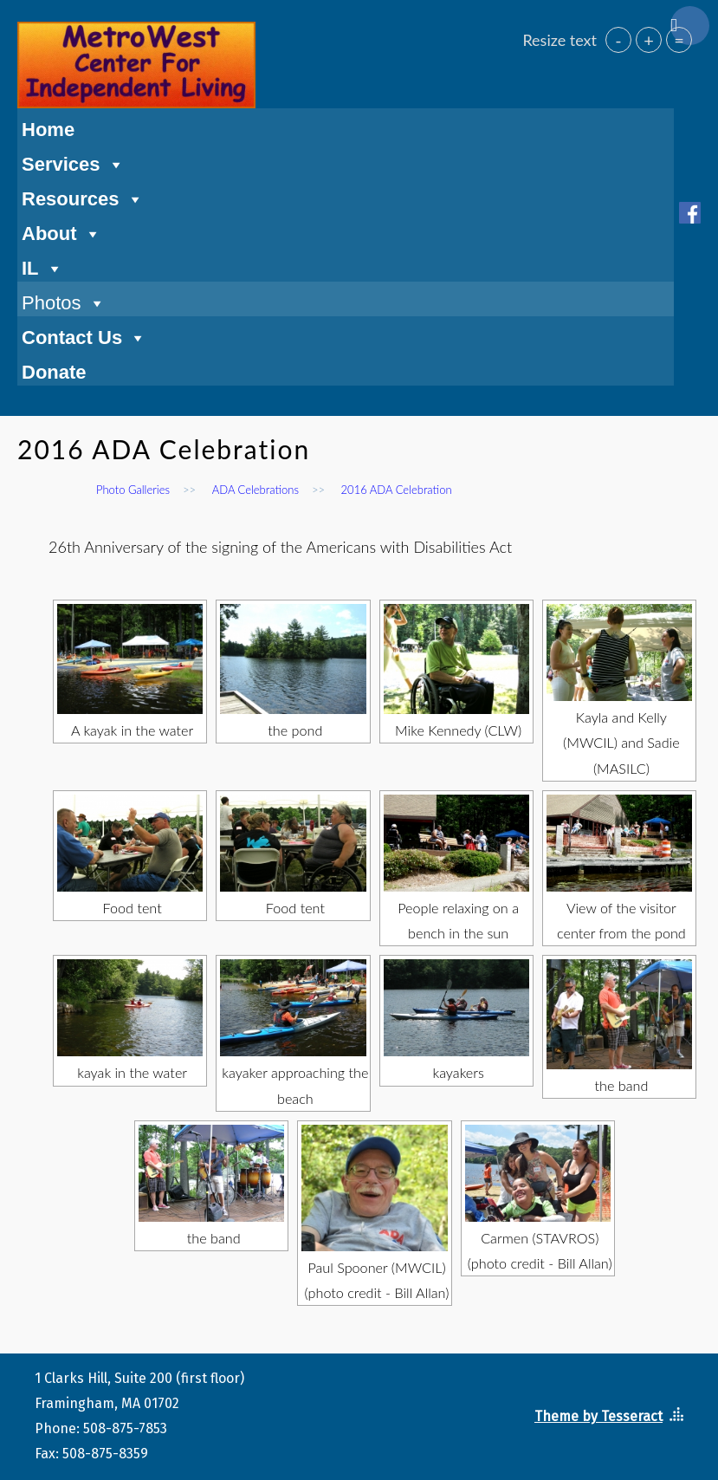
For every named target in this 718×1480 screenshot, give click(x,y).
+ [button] (649, 39)
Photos (64, 301)
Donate (54, 372)
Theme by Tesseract (598, 1416)
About (61, 232)
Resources (83, 197)
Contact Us (84, 336)
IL (42, 266)
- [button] (618, 39)
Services (73, 162)
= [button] (679, 39)
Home (48, 129)
